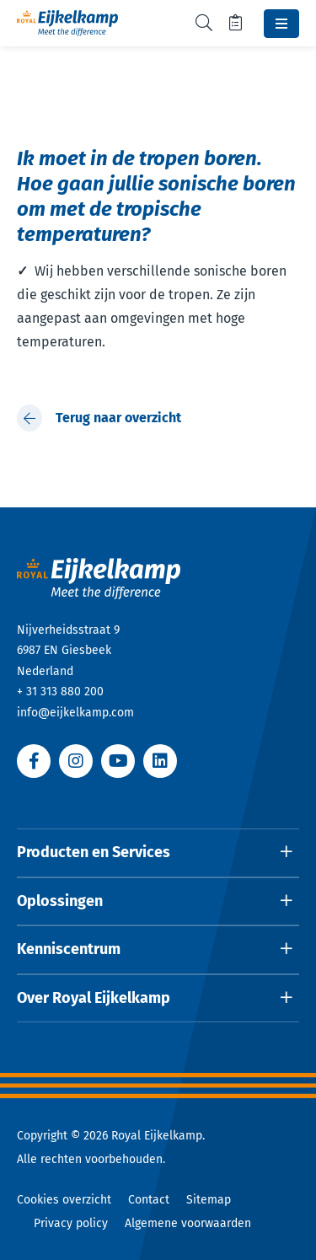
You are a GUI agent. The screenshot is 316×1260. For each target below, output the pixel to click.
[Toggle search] (204, 23)
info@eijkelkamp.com (75, 712)
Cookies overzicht (64, 1200)
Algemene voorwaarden (188, 1223)
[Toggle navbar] (281, 23)
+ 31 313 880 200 (60, 691)
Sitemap (208, 1200)
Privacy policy (71, 1223)
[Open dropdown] (158, 853)
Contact (148, 1200)
